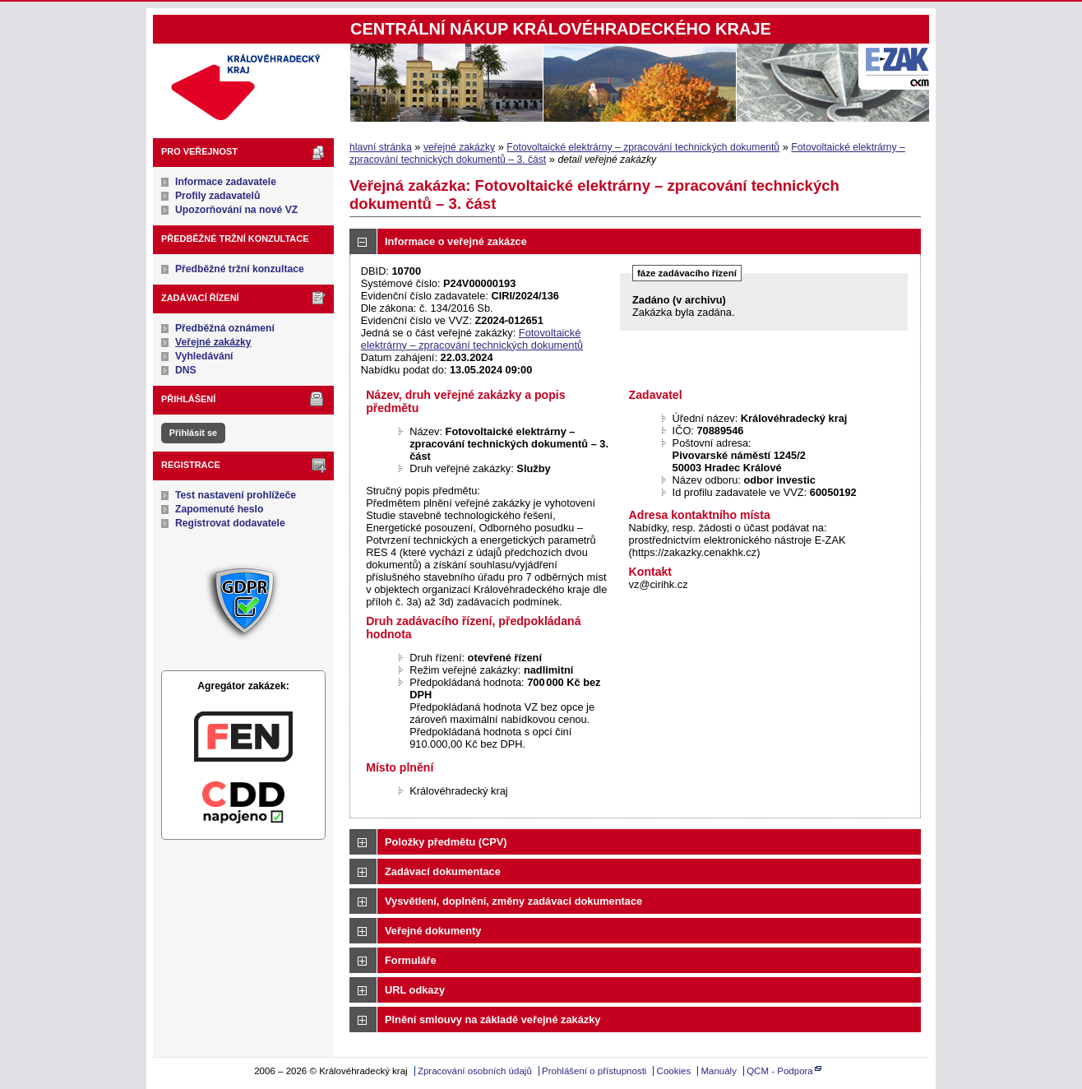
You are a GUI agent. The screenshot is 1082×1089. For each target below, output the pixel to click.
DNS (186, 370)
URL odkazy (415, 990)
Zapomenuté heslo (219, 509)
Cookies (674, 1071)
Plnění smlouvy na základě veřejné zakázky (492, 1019)
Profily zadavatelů (217, 196)
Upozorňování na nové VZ (236, 209)
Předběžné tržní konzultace (239, 269)
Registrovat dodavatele (230, 523)
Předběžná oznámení (225, 328)
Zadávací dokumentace (443, 871)
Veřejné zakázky (213, 342)
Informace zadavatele (225, 182)
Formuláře (411, 960)
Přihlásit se (193, 433)
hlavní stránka (380, 147)
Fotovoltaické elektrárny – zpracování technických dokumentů (642, 147)
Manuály (719, 1071)
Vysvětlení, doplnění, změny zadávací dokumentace (513, 901)
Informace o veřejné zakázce (456, 241)
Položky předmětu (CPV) (446, 842)
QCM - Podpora (780, 1071)
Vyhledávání (204, 356)
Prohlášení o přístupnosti (594, 1071)
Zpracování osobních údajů (475, 1071)
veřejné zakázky (459, 147)
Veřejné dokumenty (433, 930)
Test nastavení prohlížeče (235, 495)
